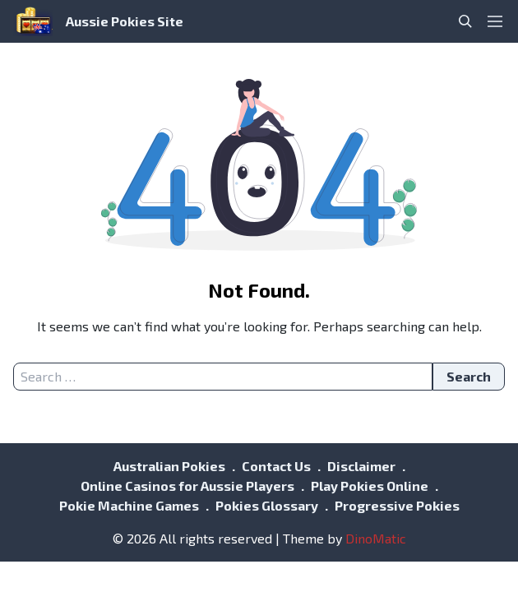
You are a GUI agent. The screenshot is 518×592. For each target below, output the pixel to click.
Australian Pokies (169, 466)
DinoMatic (375, 538)
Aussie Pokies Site (124, 21)
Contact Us (276, 466)
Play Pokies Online (369, 485)
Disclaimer (361, 466)
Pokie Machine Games (129, 505)
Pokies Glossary (266, 505)
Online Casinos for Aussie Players (187, 485)
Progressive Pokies (397, 505)
